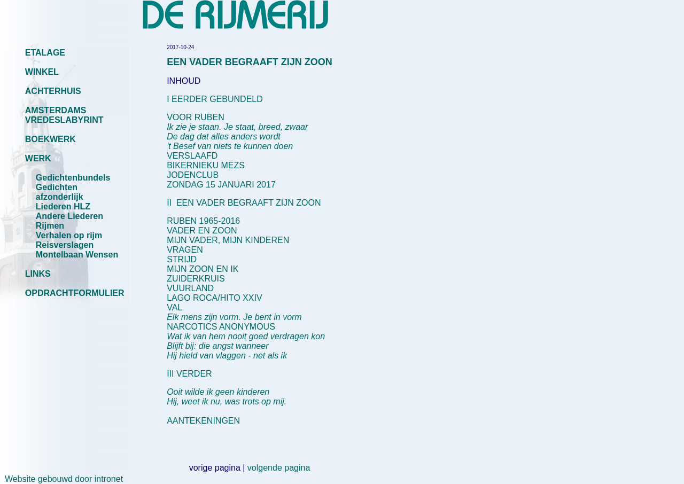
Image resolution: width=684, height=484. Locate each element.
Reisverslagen (65, 244)
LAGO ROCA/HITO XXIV (214, 297)
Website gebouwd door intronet (61, 478)
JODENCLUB (193, 174)
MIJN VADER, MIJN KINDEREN (228, 240)
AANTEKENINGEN (203, 420)
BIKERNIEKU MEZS (206, 165)
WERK (38, 158)
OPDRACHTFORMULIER (75, 293)
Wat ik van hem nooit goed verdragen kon (246, 336)
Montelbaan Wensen (77, 254)
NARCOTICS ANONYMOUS (221, 326)
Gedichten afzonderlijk (59, 192)
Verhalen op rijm (69, 235)
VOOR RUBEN (195, 117)
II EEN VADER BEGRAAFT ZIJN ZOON (244, 202)
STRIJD (182, 259)
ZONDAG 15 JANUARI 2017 (221, 184)
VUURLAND (190, 288)
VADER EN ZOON (202, 230)
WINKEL (42, 71)
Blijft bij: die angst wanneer (217, 345)
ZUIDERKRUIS (195, 278)
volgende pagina (278, 467)
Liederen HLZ (63, 206)
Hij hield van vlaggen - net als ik (227, 355)
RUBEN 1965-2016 (203, 220)
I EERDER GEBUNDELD (215, 99)
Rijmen (50, 225)
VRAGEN (185, 249)
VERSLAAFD (192, 155)
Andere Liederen (69, 216)
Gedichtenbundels (73, 177)
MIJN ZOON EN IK (202, 269)
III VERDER (189, 373)
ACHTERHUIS (53, 91)
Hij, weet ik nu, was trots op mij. (226, 401)
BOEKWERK (50, 139)
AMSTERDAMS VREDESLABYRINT (64, 115)
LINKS (38, 273)
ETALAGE (45, 52)
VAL (234, 312)
